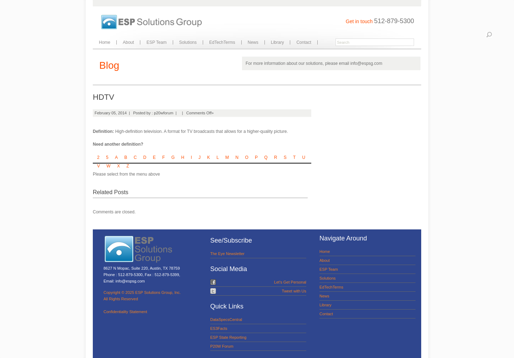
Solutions (188, 42)
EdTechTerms (222, 42)
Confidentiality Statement (125, 312)
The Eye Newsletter (227, 253)
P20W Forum (221, 346)
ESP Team (156, 42)
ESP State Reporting (228, 337)
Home (104, 42)
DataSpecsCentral (226, 319)
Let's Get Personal (290, 282)
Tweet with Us (294, 291)
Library (277, 42)
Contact (303, 42)
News (253, 42)
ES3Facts (218, 328)
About (128, 42)
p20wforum (163, 113)
